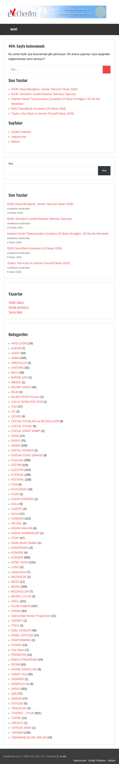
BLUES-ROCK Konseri (25, 396)
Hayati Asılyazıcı (19, 307)
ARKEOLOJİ (19, 362)
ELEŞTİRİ (17, 469)
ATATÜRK (17, 367)
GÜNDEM (17, 518)
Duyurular (17, 460)
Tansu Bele (15, 312)
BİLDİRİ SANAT (21, 387)
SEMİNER (17, 679)
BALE (14, 372)
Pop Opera (18, 649)
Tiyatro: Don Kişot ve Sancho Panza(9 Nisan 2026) (42, 113)
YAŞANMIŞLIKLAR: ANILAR (28, 737)
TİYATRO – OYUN (22, 713)
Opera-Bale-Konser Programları (31, 615)
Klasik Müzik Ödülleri (24, 542)
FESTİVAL (17, 479)
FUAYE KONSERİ (22, 499)
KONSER (17, 557)
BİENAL (16, 382)
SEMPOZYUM (20, 684)
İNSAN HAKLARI (21, 528)
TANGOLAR (18, 708)
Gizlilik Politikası (21, 131)
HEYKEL (16, 523)
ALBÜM (16, 348)
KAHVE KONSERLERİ (25, 533)
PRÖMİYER (18, 654)
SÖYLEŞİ (17, 703)
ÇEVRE (16, 416)
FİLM (14, 484)
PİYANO (16, 645)
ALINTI (15, 353)
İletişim (15, 141)
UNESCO (17, 722)
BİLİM (15, 392)
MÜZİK (15, 586)
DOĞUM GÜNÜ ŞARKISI (27, 455)
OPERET (17, 620)
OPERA (16, 611)
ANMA (15, 358)
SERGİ (15, 688)
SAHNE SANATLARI (24, 669)
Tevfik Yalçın (16, 302)
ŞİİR (14, 693)
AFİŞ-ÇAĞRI (19, 343)
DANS (15, 435)
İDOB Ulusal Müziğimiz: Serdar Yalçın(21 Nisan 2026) (44, 89)
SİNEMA (16, 698)
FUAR (15, 494)
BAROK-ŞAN (19, 377)
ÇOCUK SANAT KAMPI (25, 431)
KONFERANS (20, 547)
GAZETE (16, 508)
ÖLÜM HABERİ (20, 606)
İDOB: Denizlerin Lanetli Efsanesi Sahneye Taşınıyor (43, 94)
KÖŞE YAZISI (19, 562)
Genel (15, 513)
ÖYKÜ (15, 625)
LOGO (15, 567)
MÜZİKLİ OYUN (21, 596)
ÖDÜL (15, 601)
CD (13, 411)
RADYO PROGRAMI (24, 659)
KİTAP (15, 538)
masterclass (18, 572)
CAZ (14, 406)
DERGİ (15, 440)
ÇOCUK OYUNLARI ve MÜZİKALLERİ (35, 421)
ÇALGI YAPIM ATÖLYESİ (27, 401)
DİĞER (15, 445)
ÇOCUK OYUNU (21, 426)
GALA (15, 503)
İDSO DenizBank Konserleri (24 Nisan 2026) (38, 108)
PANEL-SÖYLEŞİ (22, 635)
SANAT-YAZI (19, 674)
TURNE (16, 718)
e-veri (63, 756)
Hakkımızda (18, 136)
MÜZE (15, 581)
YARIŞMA (17, 732)
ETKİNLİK (17, 474)
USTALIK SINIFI (21, 727)
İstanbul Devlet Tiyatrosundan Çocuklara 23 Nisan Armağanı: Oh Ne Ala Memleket (57, 233)
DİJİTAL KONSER (22, 450)
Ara (11, 163)
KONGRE (17, 552)
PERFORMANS (21, 640)
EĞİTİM (16, 465)
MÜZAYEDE (19, 576)
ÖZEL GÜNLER (21, 630)
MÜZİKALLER (20, 591)
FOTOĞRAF (19, 489)
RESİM (15, 664)
